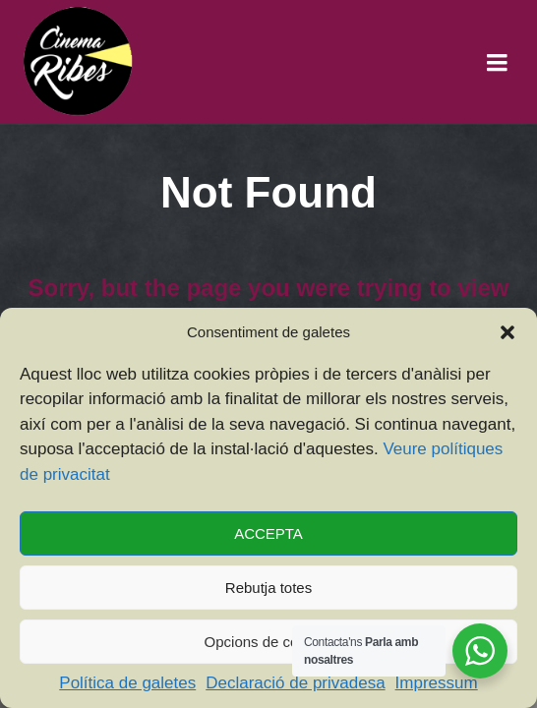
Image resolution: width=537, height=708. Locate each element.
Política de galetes (127, 683)
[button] (507, 332)
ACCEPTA (268, 533)
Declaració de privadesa (295, 683)
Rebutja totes (268, 587)
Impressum (436, 683)
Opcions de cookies (269, 641)
